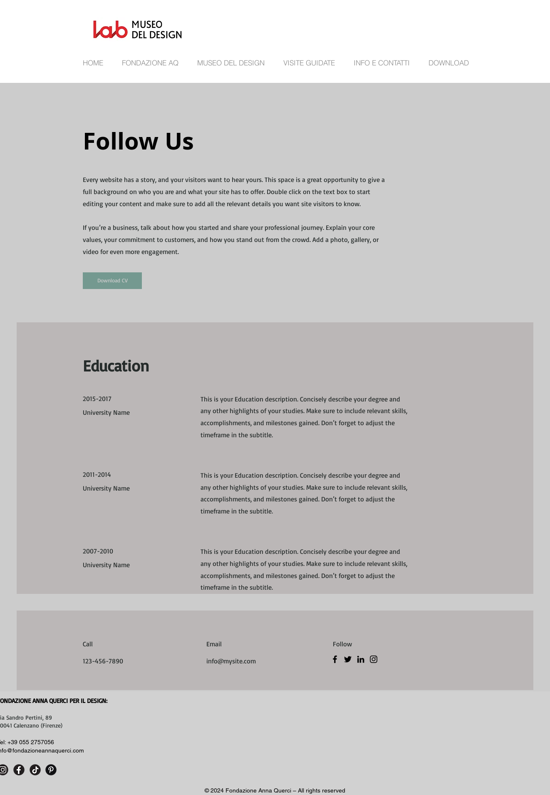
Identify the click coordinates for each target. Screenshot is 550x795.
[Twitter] (348, 659)
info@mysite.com (231, 661)
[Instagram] (374, 659)
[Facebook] (335, 659)
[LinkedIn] (361, 659)
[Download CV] (112, 280)
